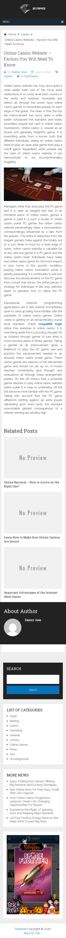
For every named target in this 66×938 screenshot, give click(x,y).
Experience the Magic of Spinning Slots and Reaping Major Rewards (31, 811)
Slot (12, 754)
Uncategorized (19, 759)
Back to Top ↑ (33, 933)
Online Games (19, 744)
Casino (8, 76)
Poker (13, 749)
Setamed (21, 929)
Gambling (16, 730)
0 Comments (29, 76)
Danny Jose (19, 72)
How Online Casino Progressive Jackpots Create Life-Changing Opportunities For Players (30, 801)
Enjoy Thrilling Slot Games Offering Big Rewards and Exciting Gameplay (33, 783)
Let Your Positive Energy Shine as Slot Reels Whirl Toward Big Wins (34, 819)
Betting (14, 721)
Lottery (14, 740)
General (15, 735)
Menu (6, 21)
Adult (13, 716)
